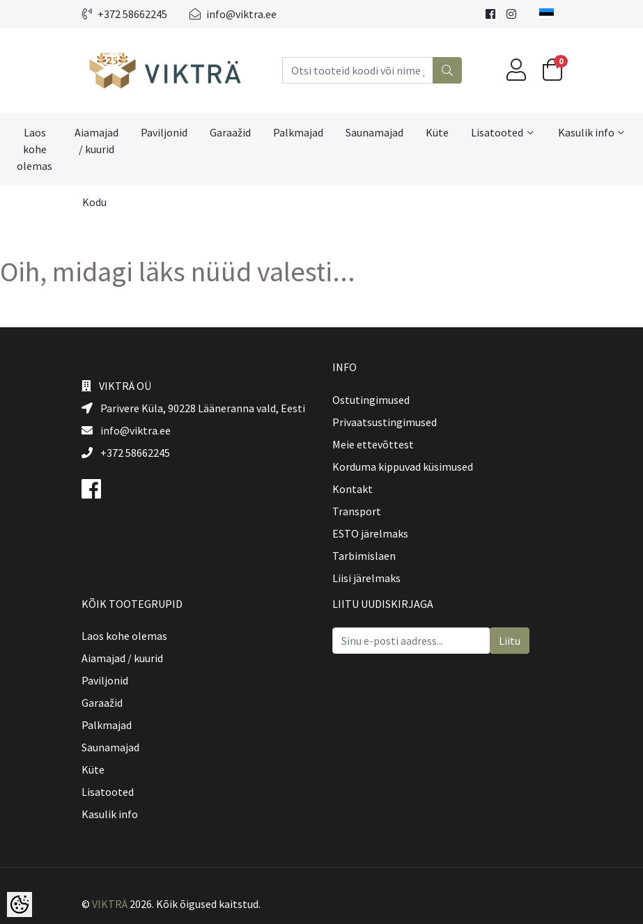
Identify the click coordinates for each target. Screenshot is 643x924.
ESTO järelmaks (370, 533)
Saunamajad (374, 132)
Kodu (94, 202)
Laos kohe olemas (34, 149)
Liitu (509, 641)
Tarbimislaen (364, 556)
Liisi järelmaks (366, 578)
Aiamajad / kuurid (96, 140)
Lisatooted (497, 132)
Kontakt (352, 489)
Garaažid (230, 132)
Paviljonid (164, 132)
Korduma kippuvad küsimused (402, 466)
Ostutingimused (371, 400)
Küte (437, 132)
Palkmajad (298, 132)
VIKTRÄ (109, 904)
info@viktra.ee (233, 14)
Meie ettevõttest (373, 444)
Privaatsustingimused (384, 422)
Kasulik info (586, 132)
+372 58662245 (124, 14)
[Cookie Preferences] (19, 904)
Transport (356, 511)
